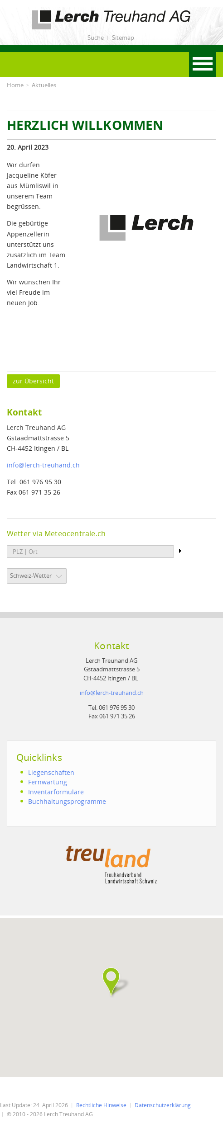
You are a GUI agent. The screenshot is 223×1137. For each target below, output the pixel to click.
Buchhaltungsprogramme (67, 801)
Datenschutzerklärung (163, 1105)
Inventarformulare (56, 792)
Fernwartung (47, 782)
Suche (95, 37)
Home (15, 85)
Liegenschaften (51, 772)
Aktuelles (44, 85)
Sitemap (123, 37)
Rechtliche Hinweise (101, 1105)
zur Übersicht (33, 381)
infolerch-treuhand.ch (43, 465)
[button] (111, 982)
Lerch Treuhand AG (36, 12)
